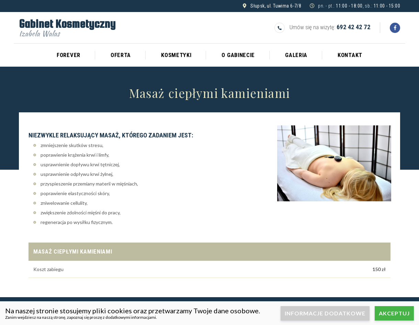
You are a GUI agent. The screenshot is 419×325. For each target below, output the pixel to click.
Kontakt (350, 55)
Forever (68, 55)
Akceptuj (394, 313)
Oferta (121, 55)
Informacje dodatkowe (325, 313)
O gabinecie (238, 55)
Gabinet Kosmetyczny (67, 27)
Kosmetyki (176, 55)
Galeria (296, 55)
